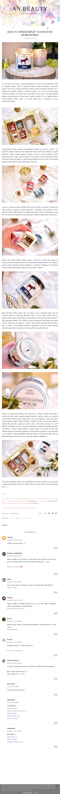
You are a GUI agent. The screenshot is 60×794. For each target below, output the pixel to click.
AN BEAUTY (30, 9)
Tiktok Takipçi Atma (13, 716)
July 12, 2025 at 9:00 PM (13, 702)
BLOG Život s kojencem (15, 650)
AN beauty (34, 503)
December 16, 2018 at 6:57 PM (14, 556)
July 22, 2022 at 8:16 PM (13, 686)
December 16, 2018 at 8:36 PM (14, 582)
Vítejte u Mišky (12, 587)
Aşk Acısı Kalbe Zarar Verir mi (17, 711)
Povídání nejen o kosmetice (15, 608)
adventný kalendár (45, 434)
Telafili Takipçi (12, 713)
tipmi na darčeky (25, 424)
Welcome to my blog (14, 567)
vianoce (29, 518)
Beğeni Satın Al (12, 737)
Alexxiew (10, 537)
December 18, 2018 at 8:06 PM (14, 642)
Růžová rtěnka (20, 674)
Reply (55, 548)
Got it (36, 793)
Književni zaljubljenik (14, 553)
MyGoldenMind (12, 629)
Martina (10, 597)
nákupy (17, 518)
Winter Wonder (36, 207)
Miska (9, 579)
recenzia (23, 518)
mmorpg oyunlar (12, 708)
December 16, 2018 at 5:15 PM (14, 540)
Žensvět (9, 639)
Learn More (27, 793)
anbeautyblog (32, 501)
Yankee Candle (48, 149)
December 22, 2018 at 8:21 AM (14, 663)
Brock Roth (11, 684)
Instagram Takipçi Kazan (15, 742)
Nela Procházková (13, 660)
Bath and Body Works (40, 262)
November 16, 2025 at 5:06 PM (14, 731)
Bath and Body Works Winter (47, 323)
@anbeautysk (53, 501)
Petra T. (9, 618)
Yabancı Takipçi (12, 739)
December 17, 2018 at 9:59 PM (14, 621)
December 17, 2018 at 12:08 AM (14, 600)
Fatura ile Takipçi (12, 718)
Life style (11, 518)
